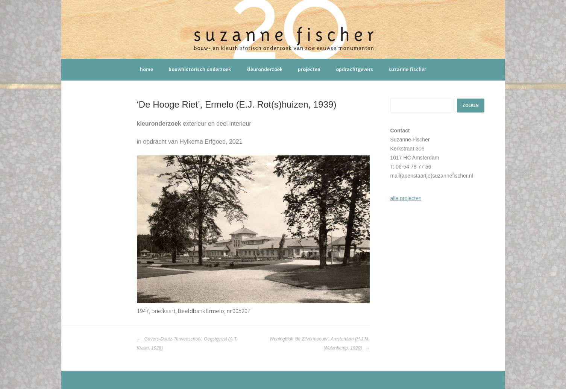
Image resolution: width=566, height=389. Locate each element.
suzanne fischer (407, 69)
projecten (309, 69)
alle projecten (406, 198)
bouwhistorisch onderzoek (199, 69)
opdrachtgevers (354, 69)
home (146, 69)
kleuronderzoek (264, 69)
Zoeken (471, 105)
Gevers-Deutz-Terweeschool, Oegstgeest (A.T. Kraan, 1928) (187, 343)
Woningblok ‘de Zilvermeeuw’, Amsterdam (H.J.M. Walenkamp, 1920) (320, 343)
